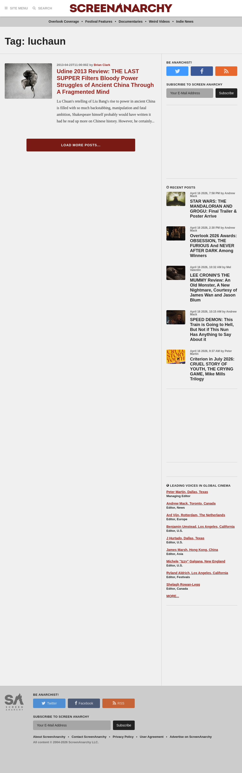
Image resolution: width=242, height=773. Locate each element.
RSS (118, 703)
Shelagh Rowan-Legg (183, 584)
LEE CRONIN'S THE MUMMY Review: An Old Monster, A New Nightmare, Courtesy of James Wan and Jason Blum (213, 287)
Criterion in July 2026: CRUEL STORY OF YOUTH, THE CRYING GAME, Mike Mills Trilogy (212, 369)
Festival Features (98, 21)
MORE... (172, 596)
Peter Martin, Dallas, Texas (187, 492)
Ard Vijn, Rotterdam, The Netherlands (195, 515)
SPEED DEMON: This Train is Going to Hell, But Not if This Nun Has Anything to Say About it (212, 329)
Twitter (49, 703)
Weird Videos (159, 21)
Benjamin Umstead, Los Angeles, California (200, 526)
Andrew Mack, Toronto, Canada (191, 503)
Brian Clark (102, 65)
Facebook (84, 703)
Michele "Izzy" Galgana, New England (195, 561)
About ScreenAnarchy (49, 737)
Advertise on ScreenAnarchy (191, 737)
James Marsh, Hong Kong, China (192, 550)
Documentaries (131, 21)
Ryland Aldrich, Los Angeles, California (197, 573)
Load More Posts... (81, 145)
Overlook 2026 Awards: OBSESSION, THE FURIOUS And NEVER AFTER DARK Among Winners (213, 245)
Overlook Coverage (64, 21)
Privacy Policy (123, 737)
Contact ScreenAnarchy (89, 737)
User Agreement (152, 737)
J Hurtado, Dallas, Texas (185, 538)
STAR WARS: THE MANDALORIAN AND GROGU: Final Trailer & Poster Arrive (213, 209)
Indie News (184, 21)
